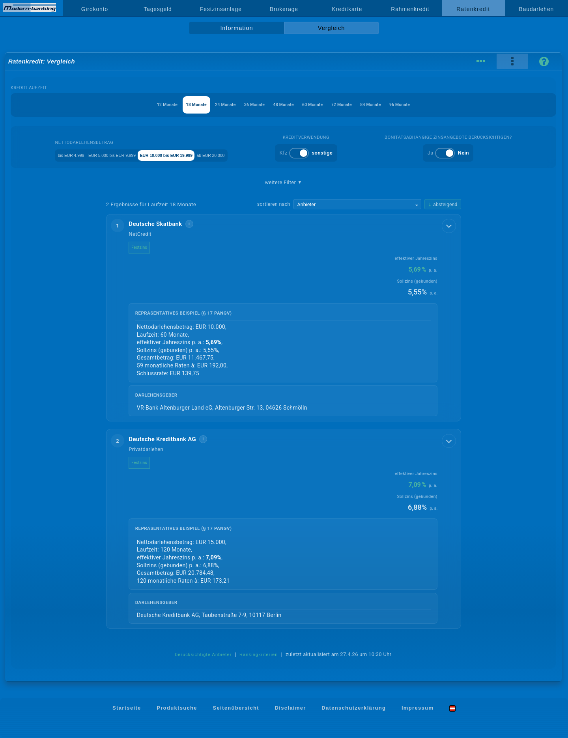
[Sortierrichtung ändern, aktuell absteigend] (442, 204)
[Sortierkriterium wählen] (357, 204)
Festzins (145, 247)
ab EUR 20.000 (257, 155)
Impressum (417, 709)
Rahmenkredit (410, 9)
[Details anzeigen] (449, 225)
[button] (283, 317)
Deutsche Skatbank (161, 223)
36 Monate (248, 105)
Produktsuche (177, 709)
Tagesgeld (158, 9)
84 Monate (390, 105)
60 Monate (319, 105)
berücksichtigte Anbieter (203, 655)
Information (236, 28)
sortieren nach (273, 204)
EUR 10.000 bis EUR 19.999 (195, 155)
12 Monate (140, 105)
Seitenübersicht (236, 709)
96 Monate (426, 105)
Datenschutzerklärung (353, 709)
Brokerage (284, 9)
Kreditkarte (347, 9)
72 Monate (355, 105)
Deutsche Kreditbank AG (168, 439)
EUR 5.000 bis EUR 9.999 (119, 155)
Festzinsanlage (221, 9)
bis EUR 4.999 (60, 155)
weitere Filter (283, 182)
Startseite (126, 709)
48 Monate (283, 105)
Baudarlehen (536, 9)
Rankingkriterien (258, 655)
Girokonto (94, 9)
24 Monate (212, 105)
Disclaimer (290, 709)
